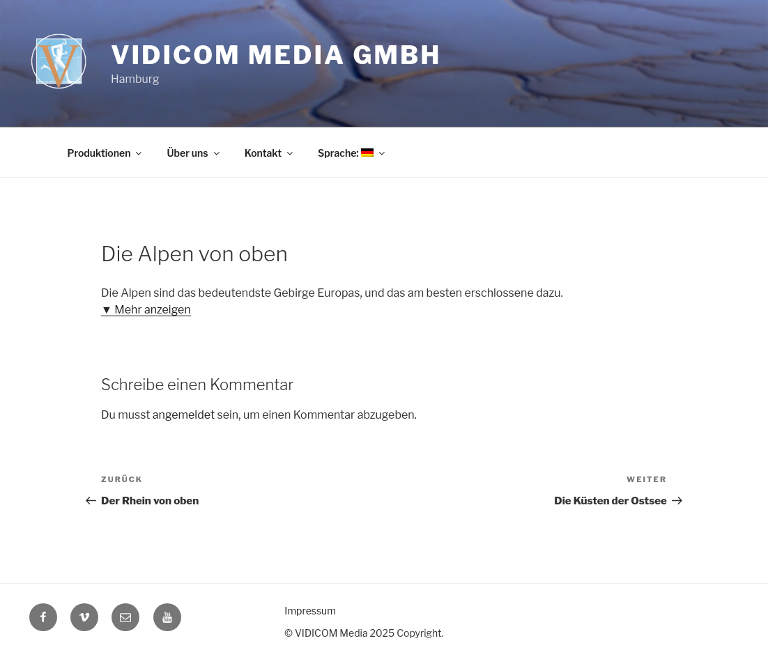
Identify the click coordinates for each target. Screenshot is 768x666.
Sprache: (354, 152)
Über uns (195, 152)
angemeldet (180, 415)
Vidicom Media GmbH (269, 55)
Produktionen (106, 152)
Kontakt (270, 152)
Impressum (308, 611)
